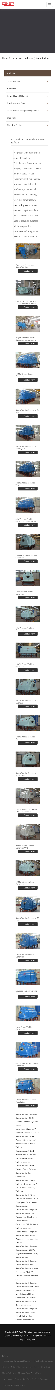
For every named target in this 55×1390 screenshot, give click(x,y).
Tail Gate (27, 1379)
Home (5, 58)
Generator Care (22, 1298)
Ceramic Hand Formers (13, 1385)
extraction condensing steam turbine (30, 58)
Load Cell (33, 1367)
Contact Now (29, 271)
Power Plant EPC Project (17, 96)
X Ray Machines (18, 1367)
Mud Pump (12, 118)
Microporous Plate (11, 1379)
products (11, 73)
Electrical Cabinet (14, 125)
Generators (11, 89)
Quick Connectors (41, 1379)
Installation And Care (16, 103)
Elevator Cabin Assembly (28, 1373)
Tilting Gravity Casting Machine (17, 1361)
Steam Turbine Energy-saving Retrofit (23, 111)
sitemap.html (30, 1339)
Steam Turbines (13, 81)
